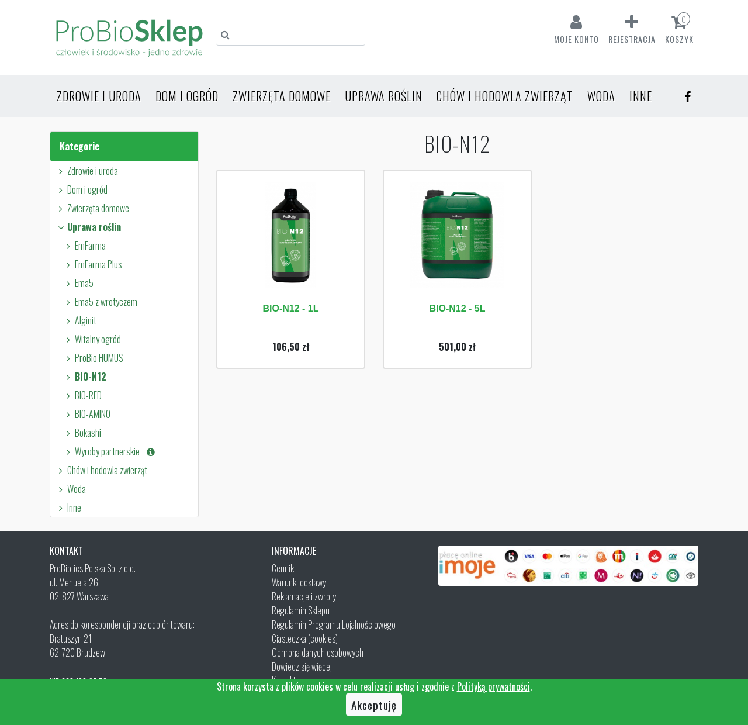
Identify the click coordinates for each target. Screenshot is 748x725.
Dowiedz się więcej (302, 667)
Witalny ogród (92, 339)
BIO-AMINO (86, 414)
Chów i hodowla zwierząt (505, 96)
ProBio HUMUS (93, 358)
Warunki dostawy (299, 582)
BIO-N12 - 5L (457, 308)
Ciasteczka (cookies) (305, 638)
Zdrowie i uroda (99, 96)
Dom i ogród (187, 96)
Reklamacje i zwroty (304, 596)
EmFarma (84, 246)
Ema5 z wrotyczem (100, 302)
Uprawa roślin (384, 96)
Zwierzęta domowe (282, 96)
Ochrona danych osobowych (317, 652)
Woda (601, 96)
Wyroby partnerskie (110, 451)
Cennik (283, 568)
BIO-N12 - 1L (290, 308)
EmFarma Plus (92, 264)
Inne (640, 96)
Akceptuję (374, 704)
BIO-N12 (84, 377)
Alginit (79, 320)
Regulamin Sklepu (301, 610)
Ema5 (78, 283)
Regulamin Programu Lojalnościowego (334, 624)
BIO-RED (82, 395)
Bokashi (82, 433)
